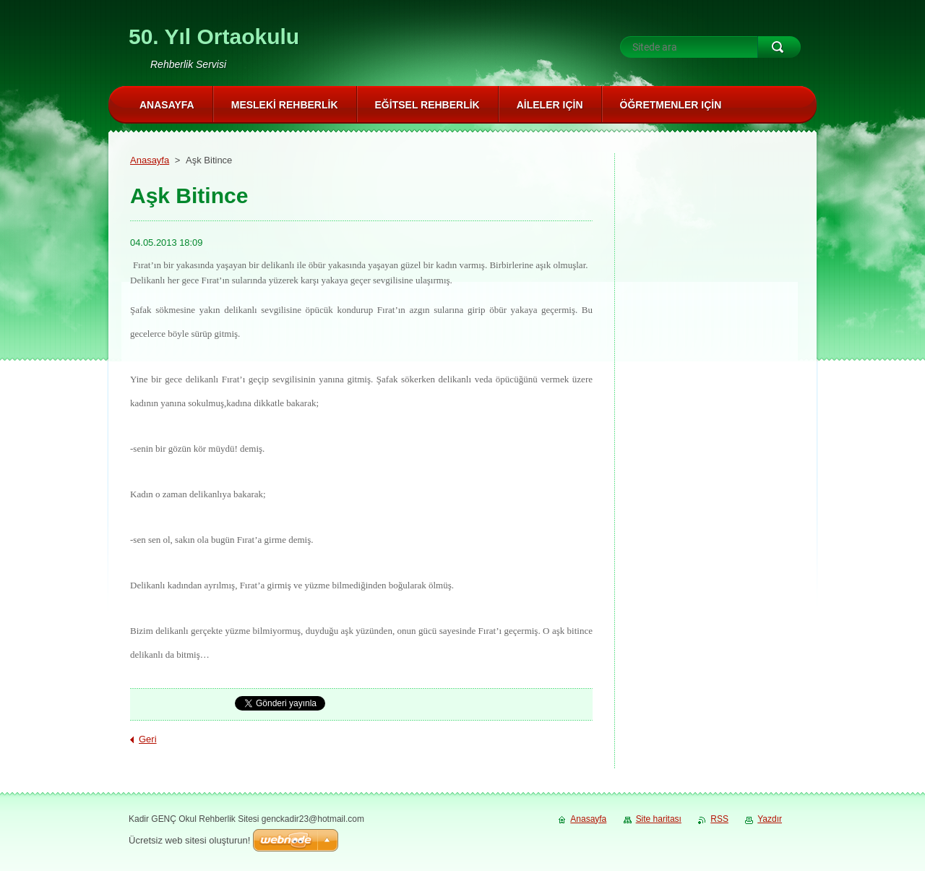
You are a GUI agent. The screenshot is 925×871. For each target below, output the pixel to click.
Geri (148, 739)
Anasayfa (149, 160)
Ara (779, 47)
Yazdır (769, 819)
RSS (719, 819)
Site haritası (658, 819)
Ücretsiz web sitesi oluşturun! (189, 840)
